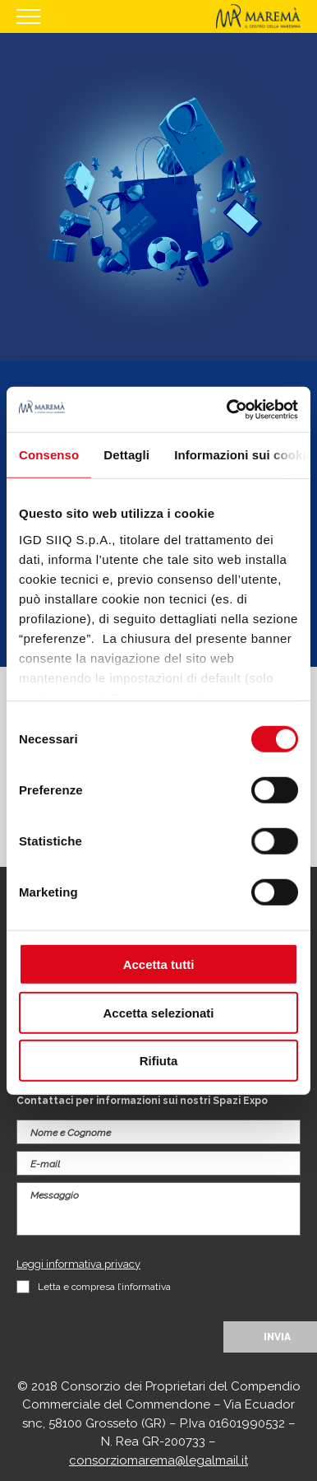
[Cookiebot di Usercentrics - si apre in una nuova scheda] (227, 409)
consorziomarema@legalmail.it (158, 1460)
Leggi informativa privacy (78, 1264)
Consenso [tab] (49, 455)
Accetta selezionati (158, 1012)
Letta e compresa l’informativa (104, 1286)
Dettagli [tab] (126, 455)
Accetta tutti (159, 964)
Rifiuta (159, 1061)
